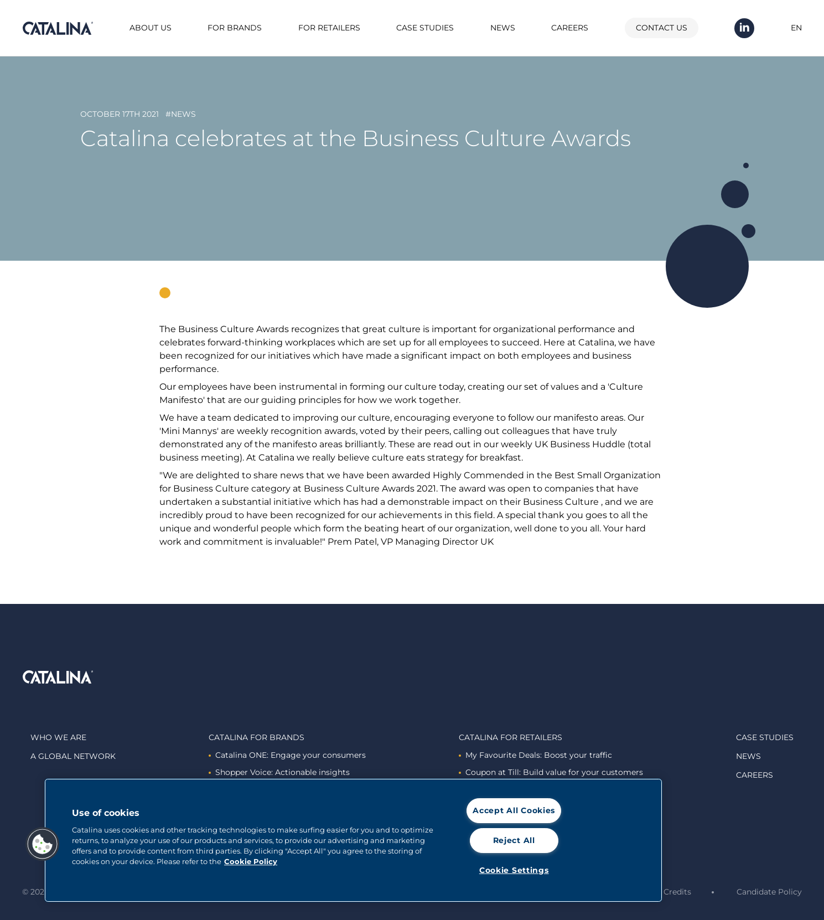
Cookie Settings (514, 870)
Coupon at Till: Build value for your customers (551, 772)
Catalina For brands (256, 737)
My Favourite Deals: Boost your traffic (535, 755)
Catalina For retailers (510, 737)
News (502, 28)
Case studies (425, 28)
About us (150, 28)
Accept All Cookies (514, 810)
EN (796, 28)
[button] (42, 844)
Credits (677, 892)
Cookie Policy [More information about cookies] (250, 861)
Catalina (57, 28)
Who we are (58, 737)
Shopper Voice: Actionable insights (279, 772)
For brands (235, 28)
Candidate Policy (769, 892)
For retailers (329, 28)
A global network (73, 756)
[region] (353, 840)
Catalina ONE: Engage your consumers (287, 755)
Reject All (514, 840)
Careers (569, 28)
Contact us (661, 28)
